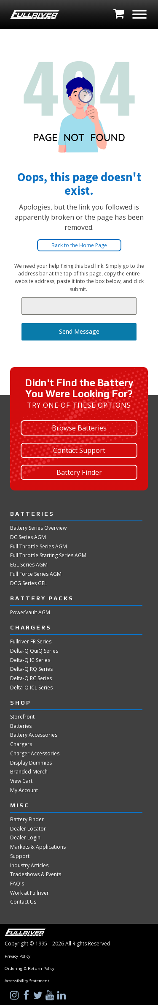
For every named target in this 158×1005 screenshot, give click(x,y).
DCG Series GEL (28, 583)
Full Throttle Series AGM (38, 546)
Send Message (79, 331)
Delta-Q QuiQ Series (34, 651)
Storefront (22, 717)
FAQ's (17, 883)
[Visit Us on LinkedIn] (62, 995)
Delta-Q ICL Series (31, 687)
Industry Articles (29, 865)
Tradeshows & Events (35, 874)
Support (19, 856)
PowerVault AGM (30, 612)
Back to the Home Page (79, 245)
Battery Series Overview (38, 528)
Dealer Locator (28, 828)
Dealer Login (25, 837)
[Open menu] (139, 14)
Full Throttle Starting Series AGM (48, 555)
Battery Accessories (33, 735)
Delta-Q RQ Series (31, 669)
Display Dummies (31, 763)
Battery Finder (79, 472)
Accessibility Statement (27, 980)
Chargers (21, 744)
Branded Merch (29, 771)
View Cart (21, 781)
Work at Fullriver (29, 893)
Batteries (21, 726)
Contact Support (79, 450)
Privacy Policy (17, 956)
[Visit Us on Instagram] (15, 995)
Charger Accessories (34, 753)
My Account (24, 790)
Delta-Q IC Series (30, 660)
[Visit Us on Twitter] (39, 995)
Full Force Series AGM (36, 574)
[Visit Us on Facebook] (27, 995)
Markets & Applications (38, 847)
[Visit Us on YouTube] (50, 995)
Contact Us (23, 902)
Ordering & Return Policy (29, 968)
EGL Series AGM (29, 564)
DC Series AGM (28, 537)
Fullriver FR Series (30, 641)
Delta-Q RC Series (31, 678)
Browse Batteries (79, 428)
